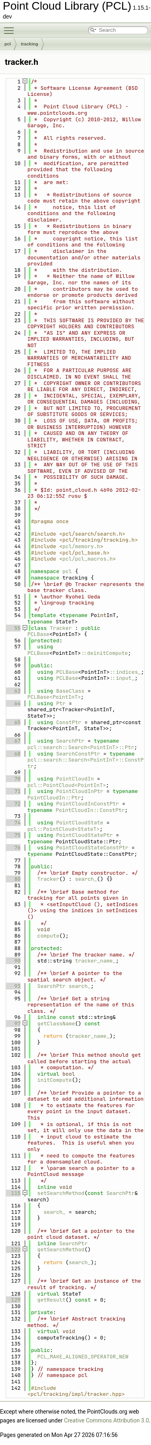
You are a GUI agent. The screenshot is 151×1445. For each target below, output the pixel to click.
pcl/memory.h (81, 546)
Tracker (61, 628)
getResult (51, 1299)
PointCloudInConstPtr (87, 803)
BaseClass (70, 690)
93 (13, 986)
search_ (86, 879)
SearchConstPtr (78, 753)
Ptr (60, 703)
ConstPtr (68, 722)
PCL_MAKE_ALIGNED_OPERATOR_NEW (82, 1356)
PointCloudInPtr (79, 791)
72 (13, 803)
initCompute (54, 1080)
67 (13, 740)
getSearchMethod (61, 1249)
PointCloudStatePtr (84, 835)
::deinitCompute (104, 653)
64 (13, 703)
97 (13, 1023)
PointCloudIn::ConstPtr (90, 810)
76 (13, 847)
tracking (29, 43)
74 (13, 822)
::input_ (122, 678)
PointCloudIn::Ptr (54, 797)
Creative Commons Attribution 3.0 (106, 1420)
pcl (7, 43)
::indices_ (125, 672)
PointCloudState (79, 822)
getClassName (56, 1023)
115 (13, 1193)
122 (13, 1249)
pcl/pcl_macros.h (87, 558)
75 (13, 835)
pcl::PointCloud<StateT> (63, 829)
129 (13, 1299)
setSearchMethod (61, 1193)
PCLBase (38, 634)
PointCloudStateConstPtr (92, 847)
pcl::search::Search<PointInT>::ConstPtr (85, 763)
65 (13, 722)
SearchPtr (70, 740)
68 (13, 753)
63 (13, 690)
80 (13, 879)
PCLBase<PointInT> (54, 697)
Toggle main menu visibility (11, 27)
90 (13, 960)
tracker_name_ (95, 960)
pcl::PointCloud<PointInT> (66, 785)
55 (13, 628)
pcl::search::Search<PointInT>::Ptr (80, 747)
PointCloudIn (75, 778)
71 (13, 791)
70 (13, 778)
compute (48, 935)
